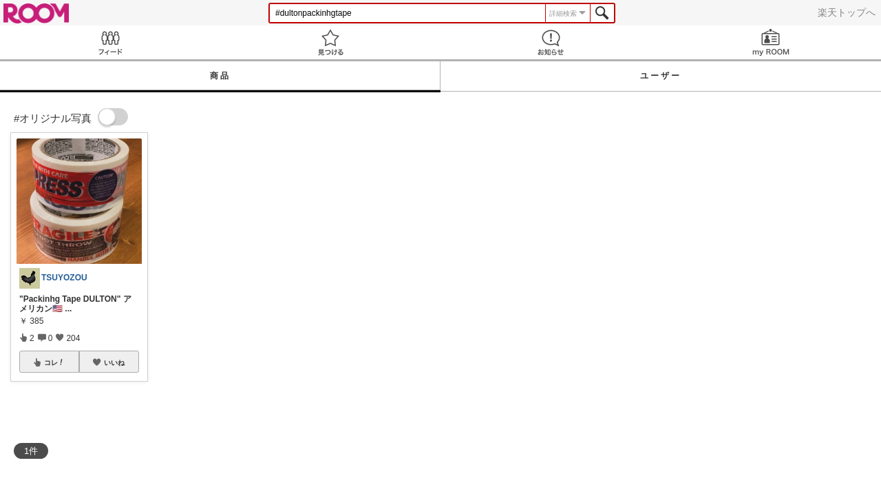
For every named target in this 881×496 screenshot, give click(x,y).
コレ (54, 362)
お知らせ (550, 42)
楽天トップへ (846, 12)
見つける (330, 42)
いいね (114, 362)
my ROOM (771, 42)
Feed (110, 42)
